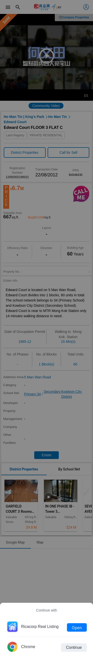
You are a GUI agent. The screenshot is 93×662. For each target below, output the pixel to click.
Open (77, 627)
